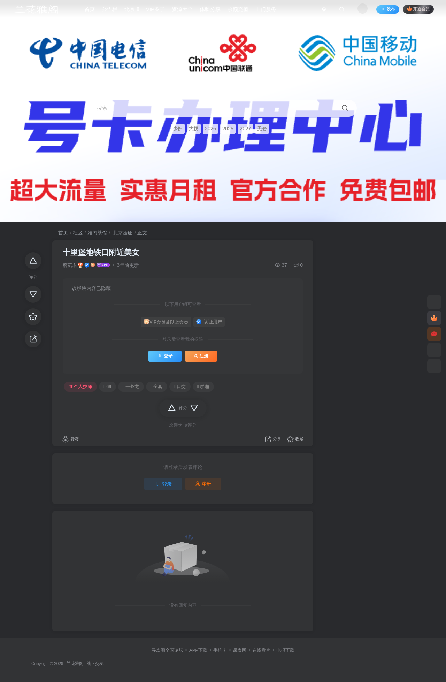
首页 (61, 232)
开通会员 (414, 11)
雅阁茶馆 (97, 232)
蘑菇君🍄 (73, 265)
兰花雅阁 (75, 663)
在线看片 (261, 650)
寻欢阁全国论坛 (167, 650)
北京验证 (122, 232)
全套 (156, 386)
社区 (78, 232)
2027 (245, 129)
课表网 (239, 650)
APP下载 (198, 650)
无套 (262, 129)
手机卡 (220, 650)
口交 (180, 386)
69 (108, 386)
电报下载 (285, 650)
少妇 (178, 129)
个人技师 (80, 386)
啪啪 (203, 386)
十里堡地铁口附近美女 (101, 252)
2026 (210, 129)
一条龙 (131, 386)
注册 (201, 356)
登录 (165, 356)
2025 (227, 129)
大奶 (194, 129)
